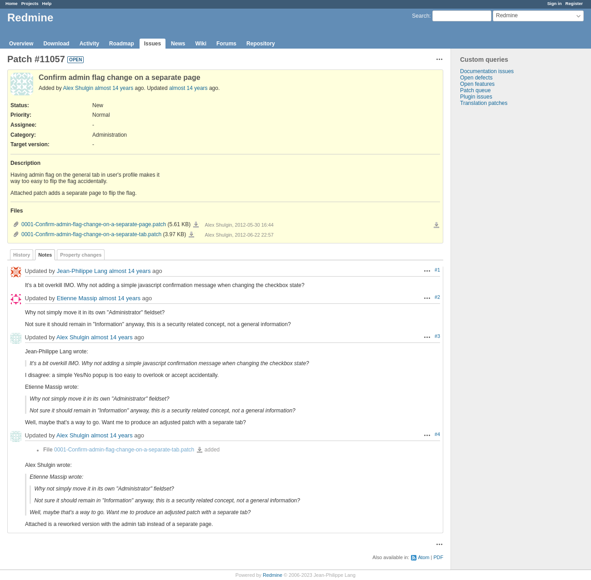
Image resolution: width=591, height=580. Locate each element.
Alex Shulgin (78, 88)
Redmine (272, 575)
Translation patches (483, 103)
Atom (423, 557)
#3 (437, 336)
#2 (437, 297)
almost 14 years (114, 88)
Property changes (80, 255)
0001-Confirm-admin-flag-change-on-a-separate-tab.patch (91, 234)
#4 (437, 434)
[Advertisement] (496, 249)
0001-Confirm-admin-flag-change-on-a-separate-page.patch (93, 224)
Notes (45, 255)
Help (47, 3)
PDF (438, 557)
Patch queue (475, 90)
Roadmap (121, 43)
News (178, 43)
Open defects (476, 77)
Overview (21, 43)
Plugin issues (476, 97)
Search (420, 16)
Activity (89, 43)
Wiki (200, 43)
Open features (477, 84)
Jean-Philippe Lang (82, 271)
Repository (260, 43)
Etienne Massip (77, 298)
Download (56, 43)
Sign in (554, 3)
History (21, 255)
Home (11, 3)
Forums (226, 43)
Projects (30, 3)
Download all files (436, 225)
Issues (152, 43)
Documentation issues (487, 71)
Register (574, 3)
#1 (437, 270)
